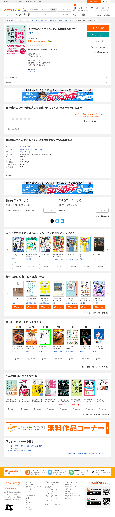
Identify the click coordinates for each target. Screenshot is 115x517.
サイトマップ (69, 500)
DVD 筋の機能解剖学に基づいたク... (85, 348)
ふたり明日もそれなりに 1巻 (44, 255)
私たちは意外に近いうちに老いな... (44, 348)
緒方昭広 (82, 351)
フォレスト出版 (25, 152)
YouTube (28, 507)
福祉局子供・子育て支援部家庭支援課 (37, 303)
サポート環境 (49, 493)
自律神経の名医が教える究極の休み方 (50, 401)
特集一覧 (28, 489)
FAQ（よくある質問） (52, 496)
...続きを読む (32, 71)
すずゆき (42, 259)
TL (46, 15)
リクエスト (48, 502)
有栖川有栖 (96, 259)
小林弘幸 (31, 33)
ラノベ (55, 15)
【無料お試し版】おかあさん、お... (97, 300)
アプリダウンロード (51, 489)
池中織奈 (55, 259)
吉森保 (41, 351)
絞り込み (25, 9)
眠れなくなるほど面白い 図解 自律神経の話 (63, 401)
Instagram (29, 502)
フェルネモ (62, 259)
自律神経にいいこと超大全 (89, 400)
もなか (76, 303)
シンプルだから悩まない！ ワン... (71, 348)
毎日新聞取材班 (44, 303)
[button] (18, 266)
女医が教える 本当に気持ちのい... (31, 348)
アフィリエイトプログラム (53, 505)
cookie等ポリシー (70, 498)
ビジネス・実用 (25, 147)
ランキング (29, 491)
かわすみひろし (71, 259)
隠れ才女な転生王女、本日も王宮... (58, 256)
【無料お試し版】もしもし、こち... (58, 300)
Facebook (29, 509)
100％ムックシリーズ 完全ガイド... (18, 256)
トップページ (30, 484)
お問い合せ (48, 500)
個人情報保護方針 (70, 493)
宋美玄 (28, 351)
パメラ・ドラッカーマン (100, 351)
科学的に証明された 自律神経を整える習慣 (11, 401)
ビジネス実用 (74, 14)
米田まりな (69, 303)
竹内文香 (96, 303)
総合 (8, 15)
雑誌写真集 (84, 14)
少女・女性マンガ (27, 14)
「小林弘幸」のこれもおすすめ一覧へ (96, 414)
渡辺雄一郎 (15, 351)
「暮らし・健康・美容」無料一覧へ (97, 313)
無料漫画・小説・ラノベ (33, 487)
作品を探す (48, 487)
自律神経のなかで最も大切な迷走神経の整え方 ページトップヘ (87, 454)
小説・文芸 (65, 15)
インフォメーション (51, 498)
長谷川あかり (70, 351)
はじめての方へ (98, 15)
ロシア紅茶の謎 (98, 254)
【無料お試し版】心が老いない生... (85, 300)
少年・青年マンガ (17, 14)
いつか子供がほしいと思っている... (31, 300)
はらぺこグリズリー (59, 351)
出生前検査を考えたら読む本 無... (44, 300)
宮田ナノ (55, 303)
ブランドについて (70, 487)
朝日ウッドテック (17, 303)
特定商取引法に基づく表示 (73, 496)
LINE (27, 498)
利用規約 (68, 491)
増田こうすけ (84, 259)
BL (37, 15)
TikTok (28, 505)
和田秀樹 (82, 303)
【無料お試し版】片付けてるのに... (71, 300)
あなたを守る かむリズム (102, 400)
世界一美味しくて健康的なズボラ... (58, 348)
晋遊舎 (14, 259)
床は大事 (15, 298)
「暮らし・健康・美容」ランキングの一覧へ (94, 367)
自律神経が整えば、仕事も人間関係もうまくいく (76, 402)
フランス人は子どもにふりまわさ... (98, 348)
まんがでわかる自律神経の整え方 (37, 401)
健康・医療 (38, 149)
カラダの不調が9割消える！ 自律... (31, 256)
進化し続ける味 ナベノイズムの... (18, 347)
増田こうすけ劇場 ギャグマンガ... (85, 256)
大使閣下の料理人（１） (71, 255)
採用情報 (68, 489)
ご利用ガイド (107, 15)
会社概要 (68, 484)
